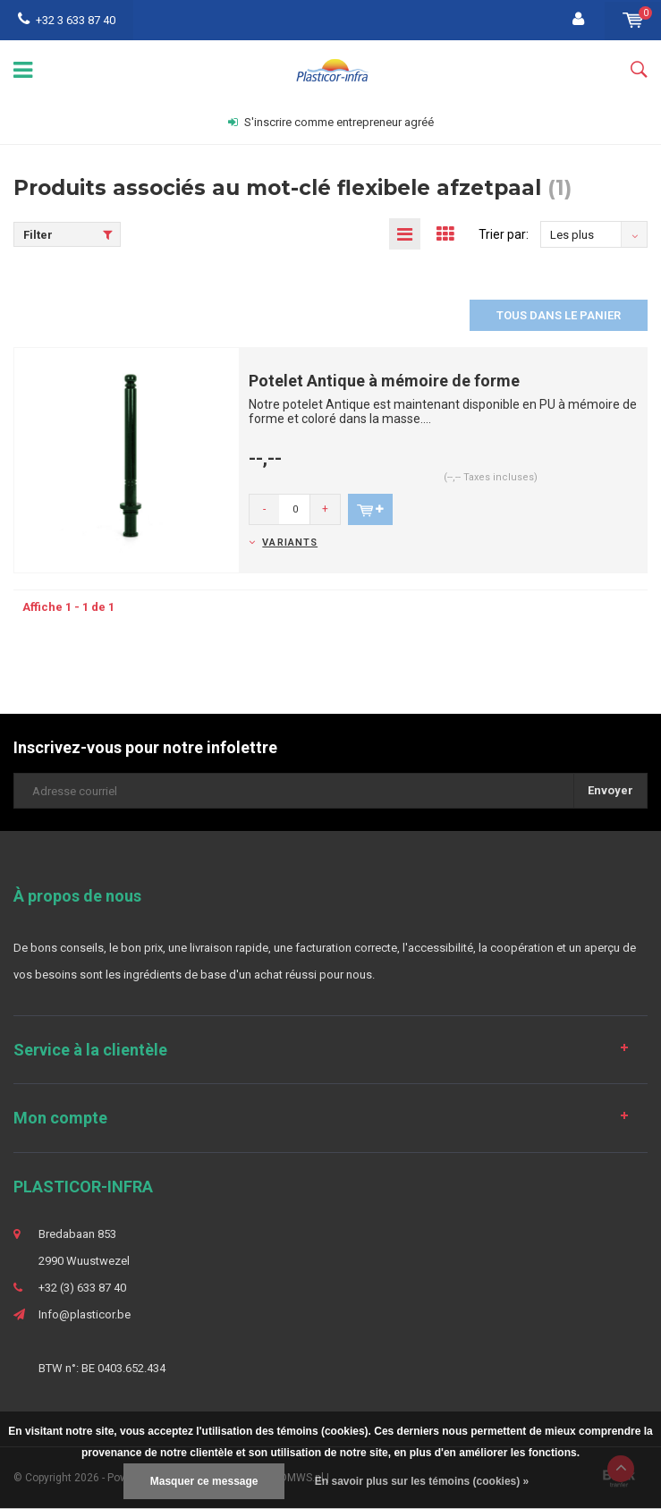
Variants (290, 542)
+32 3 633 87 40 (66, 20)
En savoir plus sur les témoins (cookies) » (422, 1481)
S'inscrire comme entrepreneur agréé (331, 122)
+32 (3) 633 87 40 (82, 1287)
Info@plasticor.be (84, 1314)
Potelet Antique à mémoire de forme (384, 380)
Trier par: (504, 234)
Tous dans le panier (558, 315)
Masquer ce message (204, 1481)
